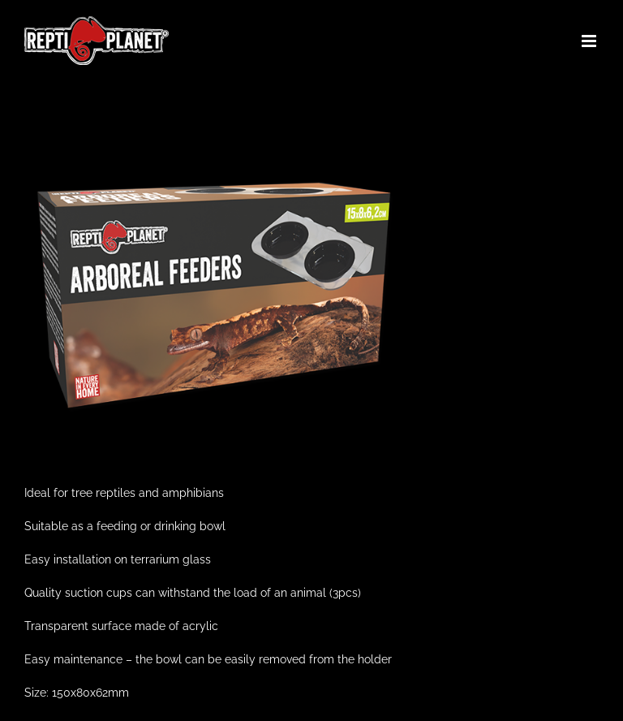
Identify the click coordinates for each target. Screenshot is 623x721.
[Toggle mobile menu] (590, 41)
